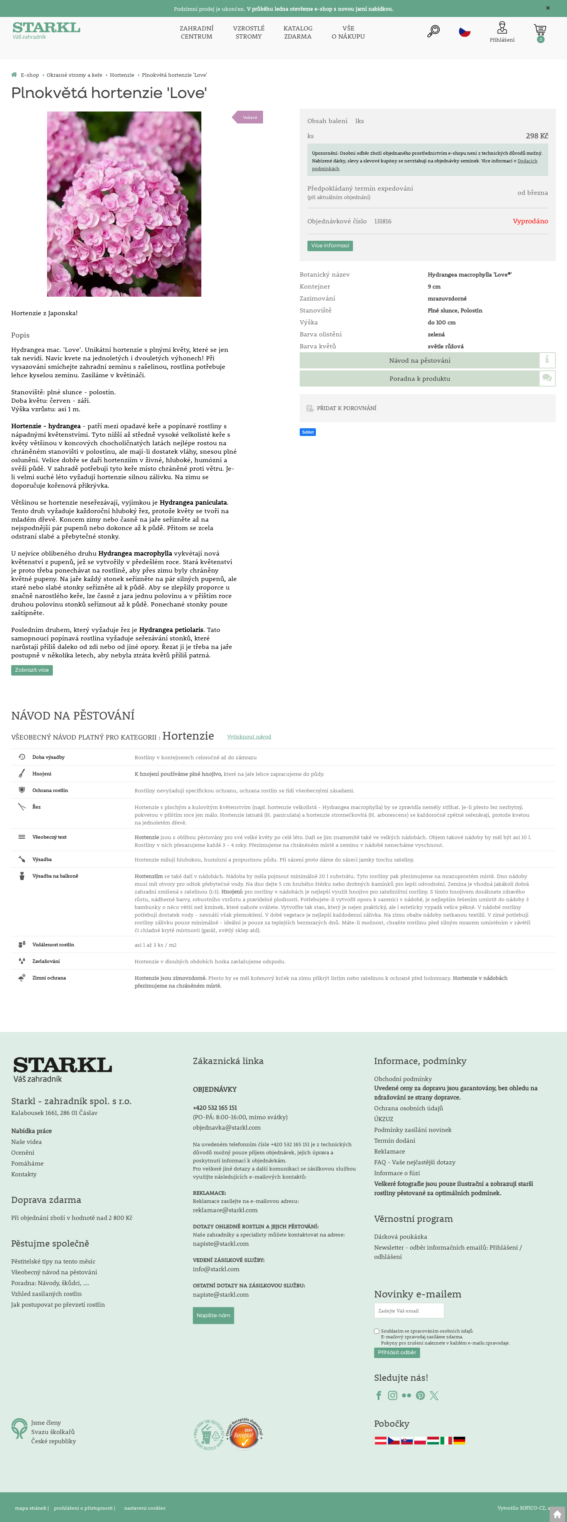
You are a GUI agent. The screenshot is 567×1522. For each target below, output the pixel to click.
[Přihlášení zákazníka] (502, 32)
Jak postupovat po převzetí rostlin (58, 1303)
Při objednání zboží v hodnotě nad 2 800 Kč (71, 1216)
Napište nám (213, 1314)
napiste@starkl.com (221, 1242)
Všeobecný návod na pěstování (54, 1270)
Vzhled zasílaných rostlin (46, 1292)
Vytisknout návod (249, 734)
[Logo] (46, 32)
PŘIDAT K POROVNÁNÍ (346, 408)
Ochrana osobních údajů (408, 1106)
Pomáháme (27, 1161)
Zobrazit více (32, 668)
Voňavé (250, 117)
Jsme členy (46, 1421)
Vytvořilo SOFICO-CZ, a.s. (527, 1506)
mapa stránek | (32, 1506)
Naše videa (26, 1140)
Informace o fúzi (397, 1171)
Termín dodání (394, 1139)
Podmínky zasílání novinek (413, 1128)
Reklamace (389, 1149)
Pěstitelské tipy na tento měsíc (53, 1259)
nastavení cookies (144, 1506)
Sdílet (308, 432)
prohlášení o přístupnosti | (85, 1506)
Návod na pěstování (420, 360)
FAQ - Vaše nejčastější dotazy (415, 1160)
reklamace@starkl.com (225, 1208)
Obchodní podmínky (456, 1086)
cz (465, 31)
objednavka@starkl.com (227, 1126)
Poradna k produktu (420, 378)
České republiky (53, 1439)
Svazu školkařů (53, 1430)
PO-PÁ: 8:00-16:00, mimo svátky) (241, 1115)
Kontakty (24, 1172)
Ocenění (22, 1151)
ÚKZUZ (383, 1117)
